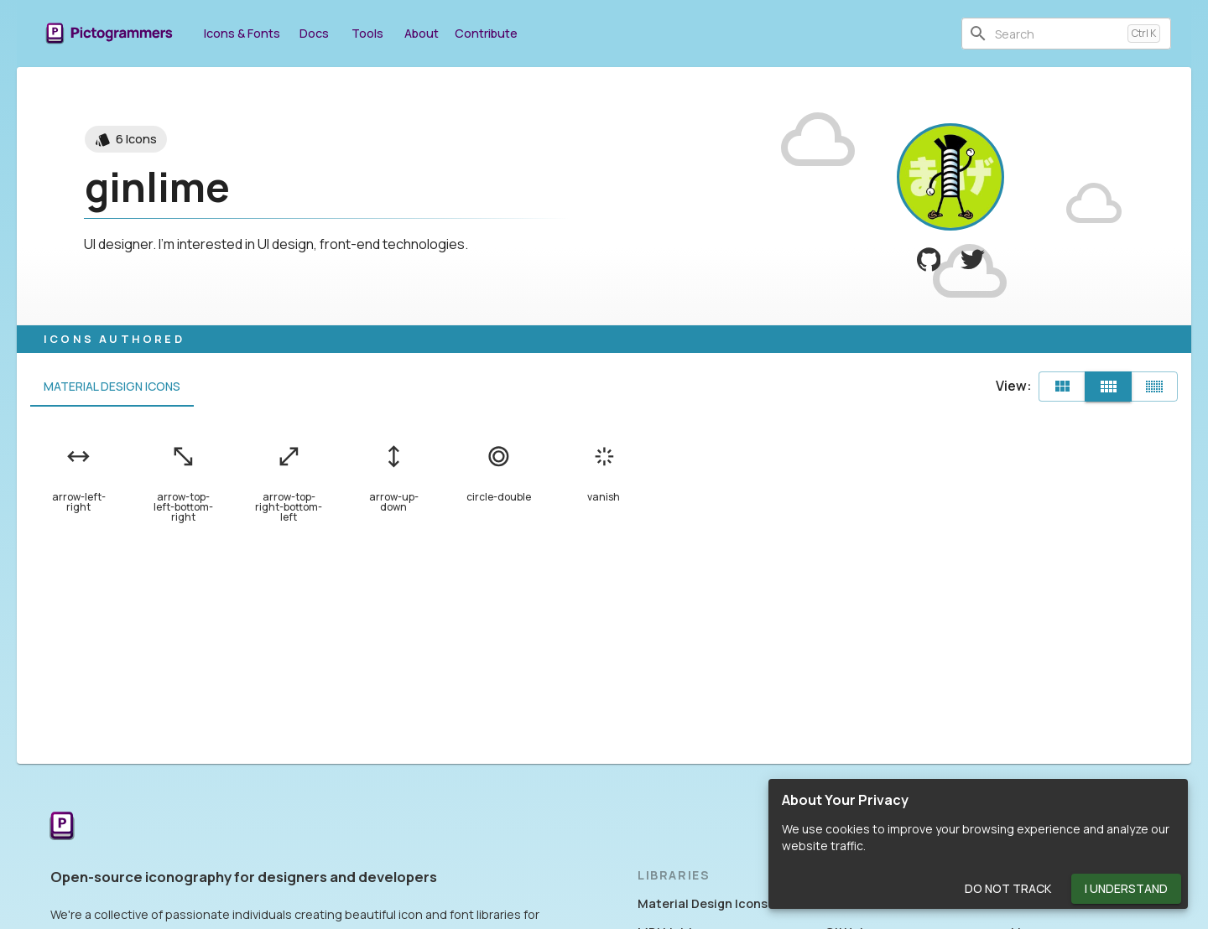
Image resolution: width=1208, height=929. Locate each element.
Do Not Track (1008, 889)
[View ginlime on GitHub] (929, 259)
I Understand (1126, 889)
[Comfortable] (1108, 386)
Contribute (486, 33)
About (421, 33)
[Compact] (1154, 386)
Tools (367, 33)
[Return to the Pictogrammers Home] (62, 827)
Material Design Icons (703, 903)
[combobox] (1057, 33)
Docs (314, 33)
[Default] (1062, 386)
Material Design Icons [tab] (112, 386)
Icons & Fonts (242, 33)
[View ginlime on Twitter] (972, 259)
